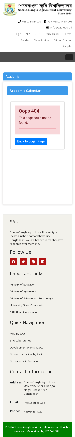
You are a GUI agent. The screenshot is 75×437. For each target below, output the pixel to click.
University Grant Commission (27, 305)
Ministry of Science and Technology (31, 298)
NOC (37, 34)
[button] (69, 57)
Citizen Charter (62, 40)
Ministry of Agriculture (23, 291)
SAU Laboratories (20, 340)
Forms (67, 34)
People (67, 46)
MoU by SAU (17, 333)
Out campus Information (24, 361)
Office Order (52, 34)
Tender (25, 40)
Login (18, 34)
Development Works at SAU (26, 347)
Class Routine (41, 40)
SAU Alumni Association (24, 312)
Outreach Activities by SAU (26, 354)
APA (28, 34)
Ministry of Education (22, 284)
